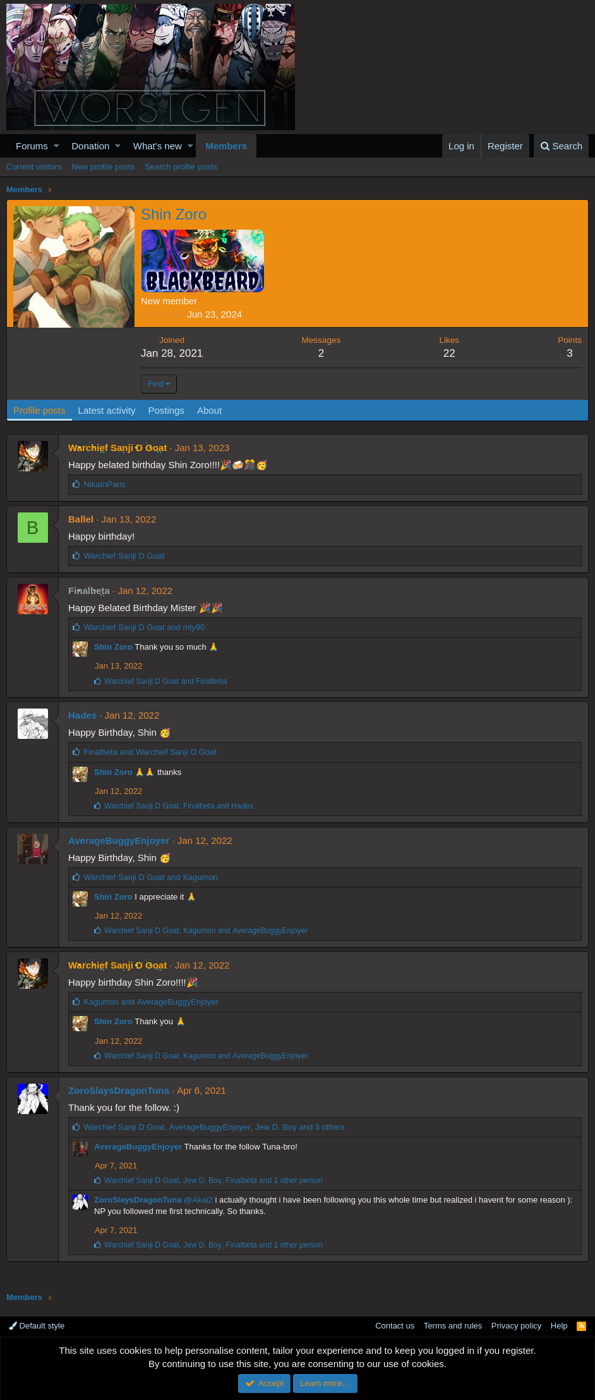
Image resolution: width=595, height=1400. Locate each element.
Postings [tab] (166, 410)
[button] (57, 146)
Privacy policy (516, 1325)
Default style (36, 1325)
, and (178, 806)
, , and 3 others (213, 1127)
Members (226, 145)
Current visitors (33, 166)
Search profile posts (181, 166)
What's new (157, 145)
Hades (82, 715)
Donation (90, 145)
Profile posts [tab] (39, 410)
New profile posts (103, 166)
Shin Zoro (113, 647)
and (144, 627)
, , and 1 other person (213, 1180)
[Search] (561, 146)
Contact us (394, 1325)
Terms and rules (453, 1325)
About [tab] (209, 410)
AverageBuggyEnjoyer (118, 840)
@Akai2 (198, 1200)
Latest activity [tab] (107, 410)
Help (559, 1325)
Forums (32, 145)
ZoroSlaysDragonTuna (118, 1090)
